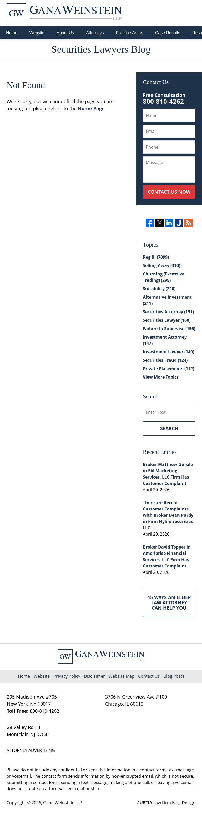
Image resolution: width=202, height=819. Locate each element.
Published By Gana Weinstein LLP (168, 13)
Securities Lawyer (166, 320)
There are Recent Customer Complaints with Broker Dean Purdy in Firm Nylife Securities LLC (168, 515)
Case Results (167, 33)
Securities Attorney (168, 312)
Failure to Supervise (169, 328)
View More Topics (161, 377)
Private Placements (168, 368)
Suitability (159, 289)
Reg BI (156, 257)
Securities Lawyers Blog (64, 13)
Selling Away (161, 265)
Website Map (121, 676)
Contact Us (149, 676)
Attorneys (95, 33)
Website (37, 33)
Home (11, 33)
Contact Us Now (169, 192)
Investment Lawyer (168, 352)
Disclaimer (94, 676)
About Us (65, 33)
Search (169, 428)
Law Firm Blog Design (166, 803)
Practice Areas (129, 33)
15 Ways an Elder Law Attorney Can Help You (169, 602)
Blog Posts (174, 676)
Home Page (91, 108)
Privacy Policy (66, 676)
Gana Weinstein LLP (62, 803)
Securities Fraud (165, 360)
